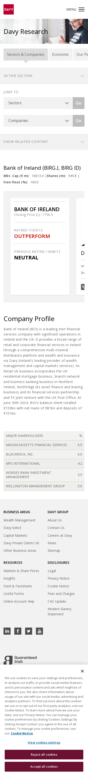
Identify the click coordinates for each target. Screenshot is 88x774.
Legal (52, 570)
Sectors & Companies (25, 54)
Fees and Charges (61, 593)
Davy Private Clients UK (21, 543)
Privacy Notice (58, 578)
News (52, 543)
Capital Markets (15, 535)
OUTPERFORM (32, 236)
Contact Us (56, 527)
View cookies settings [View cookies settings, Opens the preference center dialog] (44, 742)
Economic (60, 54)
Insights (9, 578)
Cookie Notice (58, 586)
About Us (55, 520)
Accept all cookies (43, 766)
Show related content (26, 141)
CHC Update (57, 601)
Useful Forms (14, 593)
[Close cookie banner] (82, 671)
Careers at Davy (60, 535)
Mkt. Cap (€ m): (16, 175)
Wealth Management (19, 520)
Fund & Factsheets (18, 586)
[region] (44, 719)
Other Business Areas (20, 550)
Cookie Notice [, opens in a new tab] (22, 733)
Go (78, 103)
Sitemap (54, 550)
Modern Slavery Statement (59, 611)
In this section (18, 75)
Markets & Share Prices (21, 570)
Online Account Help (19, 601)
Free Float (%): (16, 182)
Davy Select (12, 527)
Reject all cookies (44, 754)
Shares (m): (56, 175)
